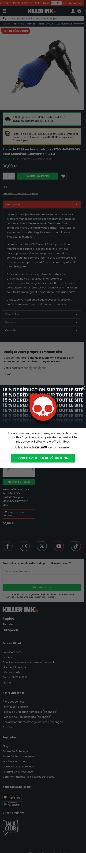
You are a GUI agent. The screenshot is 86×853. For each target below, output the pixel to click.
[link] (43, 406)
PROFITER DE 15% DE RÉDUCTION (42, 458)
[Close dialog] (83, 388)
